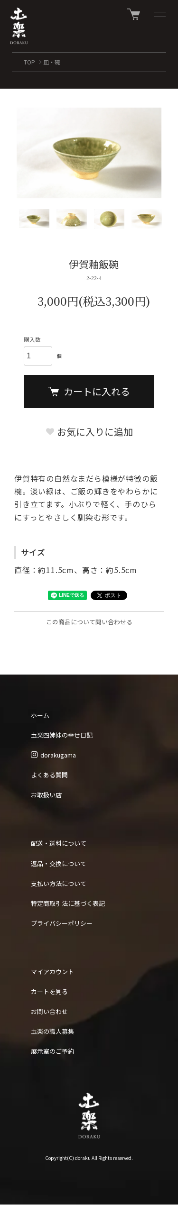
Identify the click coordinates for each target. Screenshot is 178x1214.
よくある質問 (49, 774)
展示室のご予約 (52, 1051)
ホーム (40, 715)
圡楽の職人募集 (52, 1031)
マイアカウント (52, 971)
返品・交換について (58, 863)
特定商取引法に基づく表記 (68, 903)
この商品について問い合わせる (89, 621)
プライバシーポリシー (62, 923)
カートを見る (49, 991)
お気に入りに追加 (89, 431)
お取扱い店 (46, 794)
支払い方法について (58, 883)
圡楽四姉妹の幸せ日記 (62, 734)
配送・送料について (58, 843)
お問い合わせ (49, 1011)
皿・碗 (51, 62)
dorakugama (53, 754)
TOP (29, 62)
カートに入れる (89, 391)
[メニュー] (159, 14)
